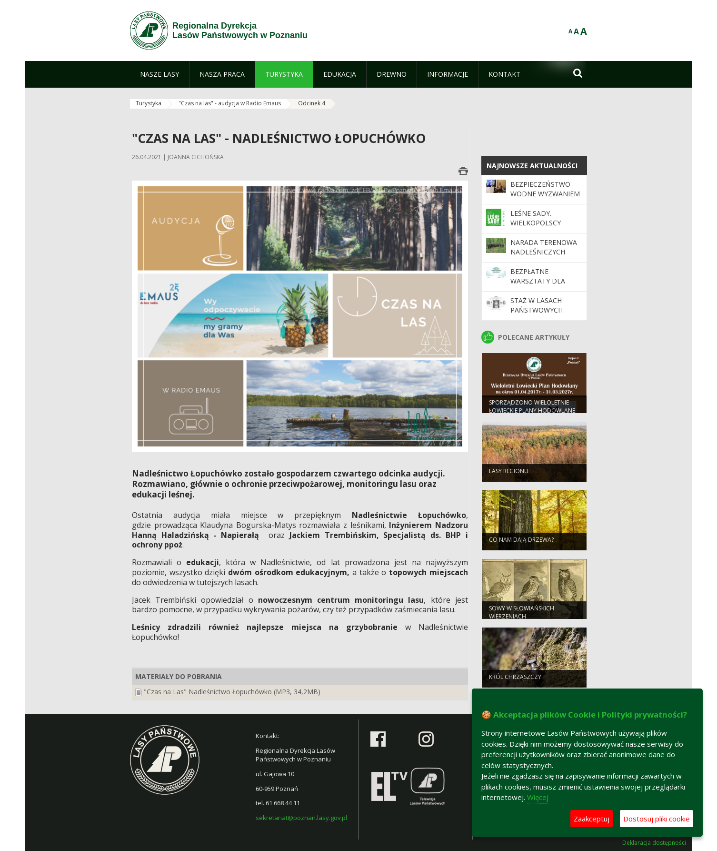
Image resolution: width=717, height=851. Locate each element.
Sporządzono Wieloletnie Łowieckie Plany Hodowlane (532, 411)
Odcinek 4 (311, 103)
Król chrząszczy (515, 682)
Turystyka (148, 103)
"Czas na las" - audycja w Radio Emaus (230, 103)
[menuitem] (159, 74)
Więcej (537, 797)
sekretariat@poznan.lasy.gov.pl (301, 817)
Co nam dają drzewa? (521, 544)
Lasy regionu (508, 476)
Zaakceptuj (591, 818)
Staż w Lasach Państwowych (536, 305)
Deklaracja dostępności (654, 843)
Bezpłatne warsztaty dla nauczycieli (537, 281)
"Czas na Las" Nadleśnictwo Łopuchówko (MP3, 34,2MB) (232, 691)
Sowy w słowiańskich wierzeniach (521, 617)
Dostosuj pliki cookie (656, 818)
